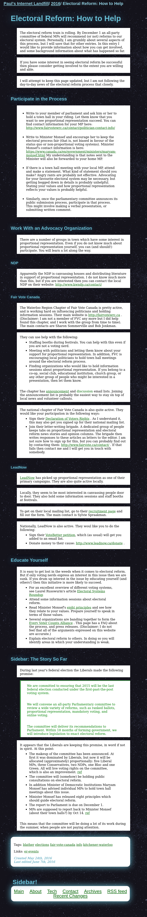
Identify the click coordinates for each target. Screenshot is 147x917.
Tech (52, 891)
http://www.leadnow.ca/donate (99, 543)
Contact (70, 891)
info (79, 845)
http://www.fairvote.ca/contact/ (85, 445)
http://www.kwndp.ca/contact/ (78, 284)
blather (28, 845)
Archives (93, 891)
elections (42, 845)
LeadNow (27, 478)
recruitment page (102, 511)
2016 (55, 3)
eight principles (79, 607)
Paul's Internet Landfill (26, 3)
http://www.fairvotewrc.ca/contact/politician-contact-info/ (70, 128)
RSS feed (117, 891)
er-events (31, 851)
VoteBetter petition (60, 535)
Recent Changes (70, 895)
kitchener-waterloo (98, 845)
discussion (85, 391)
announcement (57, 391)
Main (19, 891)
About (35, 891)
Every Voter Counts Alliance (51, 623)
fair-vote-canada (62, 845)
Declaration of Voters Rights (67, 419)
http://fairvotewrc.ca (104, 315)
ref (79, 772)
